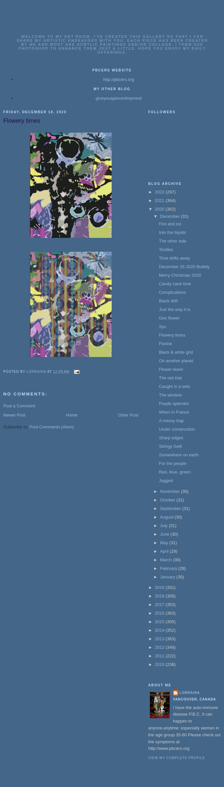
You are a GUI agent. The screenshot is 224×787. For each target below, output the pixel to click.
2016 (160, 613)
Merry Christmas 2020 (180, 275)
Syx (162, 326)
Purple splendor (174, 403)
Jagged (166, 480)
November (170, 491)
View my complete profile (176, 758)
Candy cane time (175, 283)
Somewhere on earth (179, 454)
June (165, 534)
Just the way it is (174, 309)
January (168, 576)
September (171, 508)
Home (72, 415)
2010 (160, 664)
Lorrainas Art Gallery (112, 27)
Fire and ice (170, 223)
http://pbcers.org (118, 79)
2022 (160, 192)
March (166, 559)
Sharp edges (171, 437)
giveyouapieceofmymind (118, 98)
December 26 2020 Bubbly (184, 266)
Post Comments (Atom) (52, 426)
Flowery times (172, 335)
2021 (160, 200)
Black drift (168, 300)
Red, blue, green (174, 472)
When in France (174, 412)
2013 (160, 638)
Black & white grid (176, 352)
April (165, 551)
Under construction (177, 429)
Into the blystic (172, 232)
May (164, 542)
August (167, 517)
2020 (160, 209)
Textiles (166, 249)
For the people (172, 463)
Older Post (128, 415)
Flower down (171, 369)
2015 (160, 621)
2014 (160, 630)
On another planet (176, 360)
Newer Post (14, 415)
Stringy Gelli (170, 446)
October (168, 499)
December (170, 216)
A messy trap (171, 420)
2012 (160, 647)
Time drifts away (174, 258)
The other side (172, 241)
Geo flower (169, 318)
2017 (160, 604)
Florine (165, 343)
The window (170, 395)
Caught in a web (174, 386)
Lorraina (190, 693)
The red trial (170, 377)
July (164, 525)
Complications (172, 292)
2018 (160, 596)
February (169, 568)
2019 (160, 587)
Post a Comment (19, 405)
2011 (160, 655)
